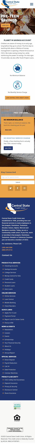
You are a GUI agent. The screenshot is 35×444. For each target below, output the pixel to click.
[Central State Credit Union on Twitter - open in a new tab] (10, 188)
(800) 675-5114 (7, 250)
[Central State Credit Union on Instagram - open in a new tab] (24, 188)
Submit (18, 182)
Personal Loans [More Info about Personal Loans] (10, 282)
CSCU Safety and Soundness (14, 380)
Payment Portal (10, 316)
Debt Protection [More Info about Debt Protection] (10, 370)
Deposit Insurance (11, 383)
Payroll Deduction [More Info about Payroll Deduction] (11, 363)
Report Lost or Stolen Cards (14, 319)
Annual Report (10, 353)
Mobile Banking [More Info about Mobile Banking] (10, 303)
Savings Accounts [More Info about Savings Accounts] (11, 269)
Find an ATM (9, 323)
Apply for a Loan (10, 313)
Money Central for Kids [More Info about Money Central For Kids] (13, 276)
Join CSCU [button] (8, 148)
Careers (7, 333)
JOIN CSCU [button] (5, 25)
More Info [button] (8, 130)
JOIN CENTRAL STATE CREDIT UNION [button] (17, 98)
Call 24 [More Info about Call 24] (7, 366)
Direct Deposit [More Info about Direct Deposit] (10, 360)
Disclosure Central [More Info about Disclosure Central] (11, 390)
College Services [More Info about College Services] (10, 272)
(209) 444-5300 (7, 247)
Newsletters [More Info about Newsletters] (9, 330)
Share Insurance (10, 393)
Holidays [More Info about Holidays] (8, 350)
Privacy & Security (11, 386)
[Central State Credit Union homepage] (10, 4)
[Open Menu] (31, 4)
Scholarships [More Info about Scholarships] (9, 340)
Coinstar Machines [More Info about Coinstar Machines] (11, 373)
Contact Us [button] (7, 255)
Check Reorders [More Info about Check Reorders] (10, 306)
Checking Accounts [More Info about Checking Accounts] (11, 266)
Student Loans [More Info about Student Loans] (10, 286)
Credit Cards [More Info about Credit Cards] (9, 279)
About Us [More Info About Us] (8, 346)
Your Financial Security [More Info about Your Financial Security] (12, 343)
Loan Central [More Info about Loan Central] (9, 299)
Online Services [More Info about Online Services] (10, 296)
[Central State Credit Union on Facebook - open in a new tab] (17, 188)
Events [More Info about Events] (7, 336)
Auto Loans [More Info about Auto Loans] (9, 289)
